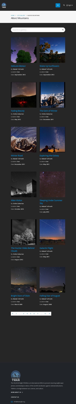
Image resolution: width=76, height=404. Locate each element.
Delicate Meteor (18, 66)
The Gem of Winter (48, 110)
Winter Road (17, 155)
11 (45, 314)
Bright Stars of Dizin (20, 295)
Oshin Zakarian (18, 114)
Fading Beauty (17, 110)
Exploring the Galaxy (49, 155)
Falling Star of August (50, 295)
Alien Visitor (16, 200)
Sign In (69, 5)
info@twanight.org (19, 402)
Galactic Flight (46, 248)
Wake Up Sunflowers (49, 66)
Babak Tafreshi (18, 69)
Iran (18, 72)
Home (12, 15)
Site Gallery (21, 15)
